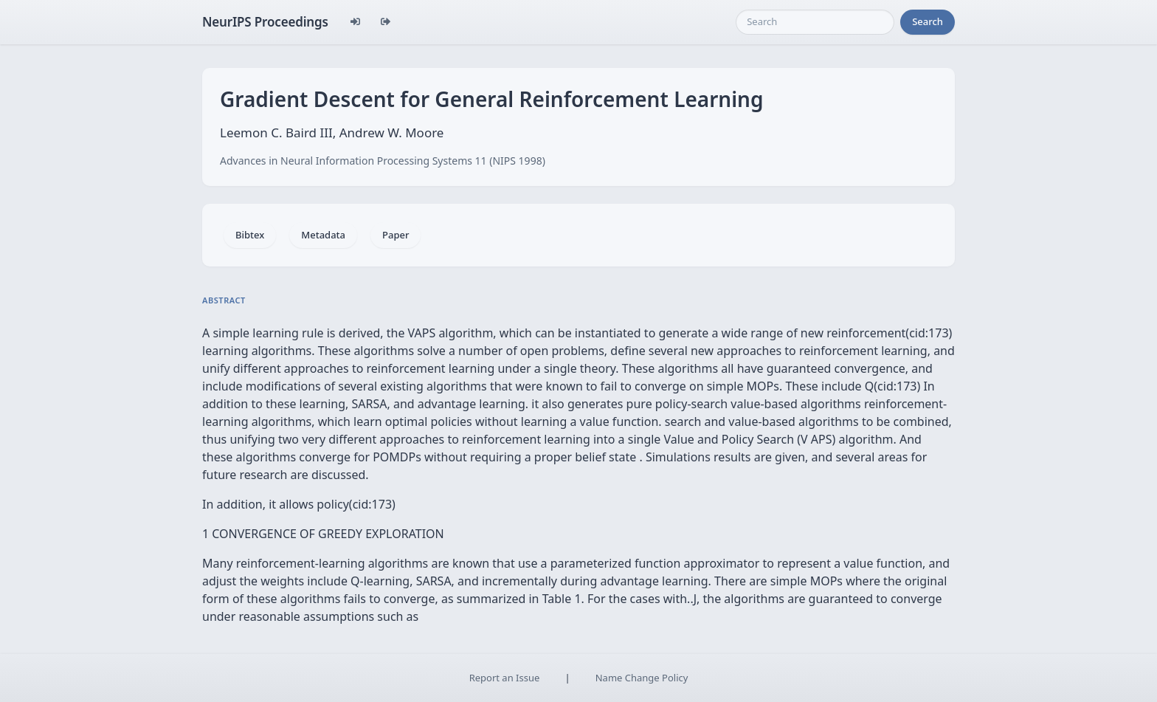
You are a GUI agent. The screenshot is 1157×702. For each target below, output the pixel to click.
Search (927, 21)
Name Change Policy (641, 677)
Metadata (323, 234)
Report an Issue (504, 677)
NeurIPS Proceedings (265, 21)
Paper (395, 234)
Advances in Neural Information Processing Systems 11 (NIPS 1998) (382, 161)
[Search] (815, 22)
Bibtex (249, 234)
